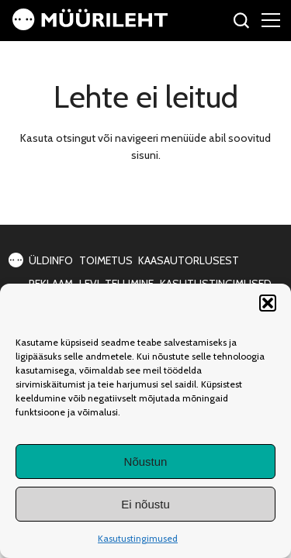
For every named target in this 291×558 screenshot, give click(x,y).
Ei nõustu (145, 504)
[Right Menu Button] (271, 19)
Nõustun (146, 461)
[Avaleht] (90, 26)
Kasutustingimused (138, 538)
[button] (267, 303)
